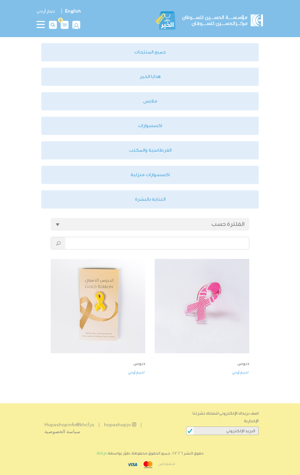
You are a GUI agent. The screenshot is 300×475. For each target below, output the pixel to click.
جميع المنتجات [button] (150, 52)
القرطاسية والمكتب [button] (150, 150)
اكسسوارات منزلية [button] (150, 174)
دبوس (243, 363)
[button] (65, 24)
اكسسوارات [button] (150, 125)
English (73, 11)
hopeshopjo (120, 425)
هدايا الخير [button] (150, 76)
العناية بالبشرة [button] (150, 199)
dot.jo (101, 453)
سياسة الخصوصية (62, 431)
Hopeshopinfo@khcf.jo (69, 425)
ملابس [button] (150, 101)
